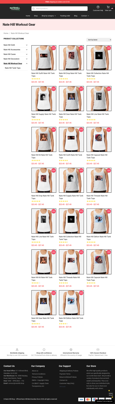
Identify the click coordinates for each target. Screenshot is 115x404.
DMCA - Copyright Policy (40, 380)
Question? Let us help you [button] (104, 401)
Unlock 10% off (111, 394)
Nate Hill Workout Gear (20, 33)
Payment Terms (65, 374)
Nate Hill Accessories (12, 50)
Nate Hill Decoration (11, 59)
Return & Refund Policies (68, 377)
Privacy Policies (37, 377)
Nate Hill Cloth (9, 45)
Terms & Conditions (38, 374)
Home (6, 33)
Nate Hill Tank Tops (12, 68)
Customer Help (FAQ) (67, 383)
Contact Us (63, 380)
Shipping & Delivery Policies (69, 371)
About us (35, 371)
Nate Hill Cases (10, 54)
